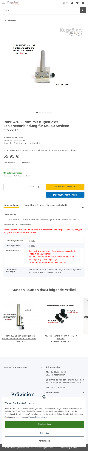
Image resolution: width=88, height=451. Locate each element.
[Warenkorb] (83, 3)
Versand (26, 162)
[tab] (45, 206)
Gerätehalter (19, 140)
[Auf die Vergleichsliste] (72, 33)
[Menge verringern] (7, 187)
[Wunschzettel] (77, 3)
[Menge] (19, 187)
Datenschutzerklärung (37, 417)
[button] (72, 3)
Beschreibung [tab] (11, 205)
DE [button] (63, 2)
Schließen (44, 433)
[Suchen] (41, 10)
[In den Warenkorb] (65, 187)
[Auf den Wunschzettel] (79, 33)
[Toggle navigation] (3, 1)
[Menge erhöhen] (39, 187)
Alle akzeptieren (44, 424)
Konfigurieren (44, 441)
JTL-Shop (74, 447)
